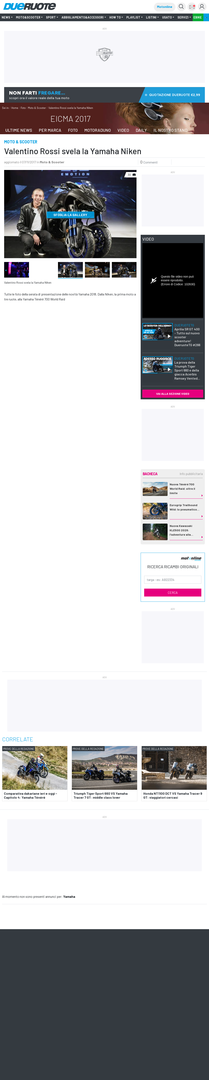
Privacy (105, 987)
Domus (11, 973)
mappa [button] (189, 926)
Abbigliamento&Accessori (83, 17)
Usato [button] (167, 17)
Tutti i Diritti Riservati (89, 987)
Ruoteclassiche (103, 973)
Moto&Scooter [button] (28, 17)
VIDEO (123, 130)
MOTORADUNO (97, 130)
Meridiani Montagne (59, 973)
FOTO (73, 130)
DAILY (141, 130)
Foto (23, 107)
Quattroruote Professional (22, 977)
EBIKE (197, 17)
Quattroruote (82, 973)
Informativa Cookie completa (126, 987)
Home (14, 107)
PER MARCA (50, 130)
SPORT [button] (51, 17)
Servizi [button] (183, 17)
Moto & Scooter (37, 107)
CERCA (173, 592)
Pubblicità (46, 977)
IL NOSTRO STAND (170, 130)
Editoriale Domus (142, 973)
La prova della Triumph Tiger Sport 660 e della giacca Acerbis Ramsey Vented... (187, 368)
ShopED (61, 977)
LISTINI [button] (151, 17)
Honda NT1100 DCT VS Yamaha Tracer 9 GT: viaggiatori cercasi (172, 795)
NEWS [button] (6, 17)
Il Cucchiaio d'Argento (31, 973)
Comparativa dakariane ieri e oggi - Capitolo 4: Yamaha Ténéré (30, 795)
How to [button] (115, 17)
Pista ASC (180, 973)
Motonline (164, 7)
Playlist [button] (133, 17)
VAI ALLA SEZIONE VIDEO (172, 393)
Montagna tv (163, 973)
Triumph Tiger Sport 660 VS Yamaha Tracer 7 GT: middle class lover (101, 795)
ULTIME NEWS (18, 130)
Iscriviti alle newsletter (38, 950)
